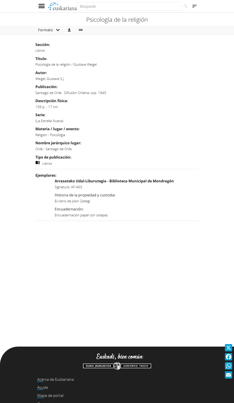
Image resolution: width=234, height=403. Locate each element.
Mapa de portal (50, 395)
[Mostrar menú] (41, 6)
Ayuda (42, 387)
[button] (69, 30)
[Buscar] (185, 6)
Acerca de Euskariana (55, 379)
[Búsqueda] (129, 6)
